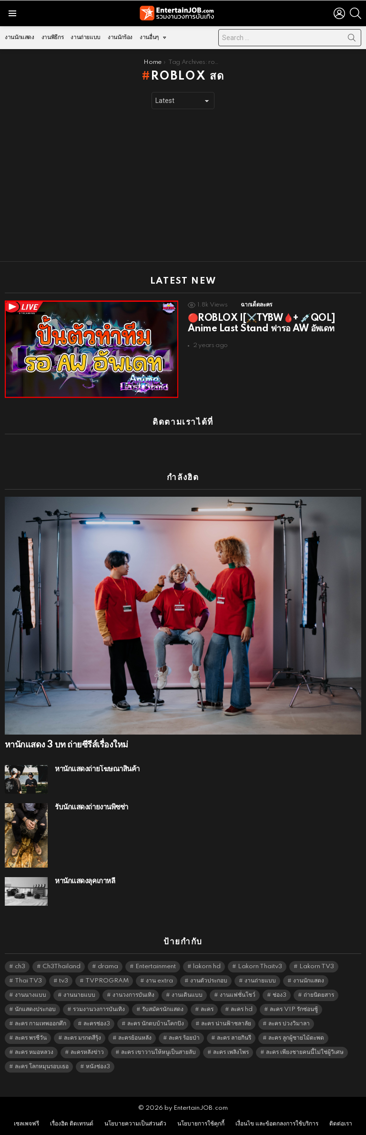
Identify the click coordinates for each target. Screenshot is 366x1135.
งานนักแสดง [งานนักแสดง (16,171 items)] (308, 981)
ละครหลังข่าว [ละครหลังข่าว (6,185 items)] (87, 1052)
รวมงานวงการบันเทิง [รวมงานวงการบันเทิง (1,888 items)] (99, 1009)
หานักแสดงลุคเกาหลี (85, 881)
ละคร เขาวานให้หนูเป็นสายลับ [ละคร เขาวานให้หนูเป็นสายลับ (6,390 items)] (158, 1052)
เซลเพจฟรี (26, 1124)
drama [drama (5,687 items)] (108, 966)
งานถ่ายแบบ (86, 37)
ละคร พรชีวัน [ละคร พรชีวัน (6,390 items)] (31, 1038)
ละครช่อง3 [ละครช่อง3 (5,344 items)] (96, 1024)
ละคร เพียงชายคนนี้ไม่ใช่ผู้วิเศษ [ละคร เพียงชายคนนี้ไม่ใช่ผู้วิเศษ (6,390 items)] (305, 1052)
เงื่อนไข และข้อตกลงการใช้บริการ (276, 1124)
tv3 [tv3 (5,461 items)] (63, 981)
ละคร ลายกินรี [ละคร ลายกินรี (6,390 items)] (234, 1038)
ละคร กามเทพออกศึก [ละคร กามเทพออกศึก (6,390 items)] (40, 1024)
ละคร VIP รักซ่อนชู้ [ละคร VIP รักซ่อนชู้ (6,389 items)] (294, 1009)
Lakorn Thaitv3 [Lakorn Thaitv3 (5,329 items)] (260, 966)
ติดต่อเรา (340, 1124)
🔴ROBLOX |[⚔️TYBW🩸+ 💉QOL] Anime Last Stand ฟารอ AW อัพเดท (262, 324)
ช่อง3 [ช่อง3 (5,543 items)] (279, 995)
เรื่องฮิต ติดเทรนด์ (71, 1124)
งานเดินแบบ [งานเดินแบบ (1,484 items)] (187, 995)
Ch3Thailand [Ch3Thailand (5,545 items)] (61, 966)
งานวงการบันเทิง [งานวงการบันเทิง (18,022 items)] (133, 995)
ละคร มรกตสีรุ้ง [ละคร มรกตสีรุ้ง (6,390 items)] (82, 1038)
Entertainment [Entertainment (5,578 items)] (155, 966)
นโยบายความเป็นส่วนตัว (135, 1124)
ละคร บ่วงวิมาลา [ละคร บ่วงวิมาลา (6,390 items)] (289, 1024)
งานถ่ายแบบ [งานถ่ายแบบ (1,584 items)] (260, 981)
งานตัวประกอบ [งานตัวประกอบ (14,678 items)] (208, 981)
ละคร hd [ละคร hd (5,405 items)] (242, 1009)
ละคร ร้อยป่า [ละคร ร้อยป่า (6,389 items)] (184, 1038)
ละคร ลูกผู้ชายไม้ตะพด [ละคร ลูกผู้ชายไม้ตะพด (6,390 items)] (296, 1038)
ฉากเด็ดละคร (256, 305)
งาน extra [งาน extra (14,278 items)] (159, 981)
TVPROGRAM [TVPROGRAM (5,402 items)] (107, 981)
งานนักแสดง (19, 37)
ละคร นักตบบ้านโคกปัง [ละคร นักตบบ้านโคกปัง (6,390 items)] (155, 1024)
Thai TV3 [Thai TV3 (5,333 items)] (28, 981)
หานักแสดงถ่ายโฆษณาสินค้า (97, 769)
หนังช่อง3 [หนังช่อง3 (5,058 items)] (98, 1066)
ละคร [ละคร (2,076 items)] (207, 1009)
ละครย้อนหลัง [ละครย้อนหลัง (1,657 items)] (135, 1038)
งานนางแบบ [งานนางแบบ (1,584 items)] (30, 995)
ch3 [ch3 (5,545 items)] (20, 966)
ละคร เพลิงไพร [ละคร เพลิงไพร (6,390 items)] (231, 1052)
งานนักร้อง (120, 37)
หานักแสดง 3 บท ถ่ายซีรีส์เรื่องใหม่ (66, 745)
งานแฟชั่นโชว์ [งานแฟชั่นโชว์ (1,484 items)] (237, 995)
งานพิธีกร (52, 37)
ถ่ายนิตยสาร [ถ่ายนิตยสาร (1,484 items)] (319, 995)
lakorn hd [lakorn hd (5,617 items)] (207, 966)
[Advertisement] (183, 185)
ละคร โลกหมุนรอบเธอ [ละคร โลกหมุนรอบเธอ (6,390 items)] (42, 1066)
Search (351, 39)
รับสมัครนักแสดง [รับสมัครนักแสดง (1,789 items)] (162, 1009)
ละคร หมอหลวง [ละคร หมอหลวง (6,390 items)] (34, 1052)
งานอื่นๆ (149, 39)
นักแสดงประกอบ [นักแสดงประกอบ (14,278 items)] (35, 1009)
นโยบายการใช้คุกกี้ (200, 1124)
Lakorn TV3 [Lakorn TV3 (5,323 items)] (316, 966)
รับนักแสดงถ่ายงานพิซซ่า (91, 807)
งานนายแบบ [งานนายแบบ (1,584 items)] (79, 995)
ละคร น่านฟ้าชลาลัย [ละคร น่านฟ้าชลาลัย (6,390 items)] (226, 1024)
